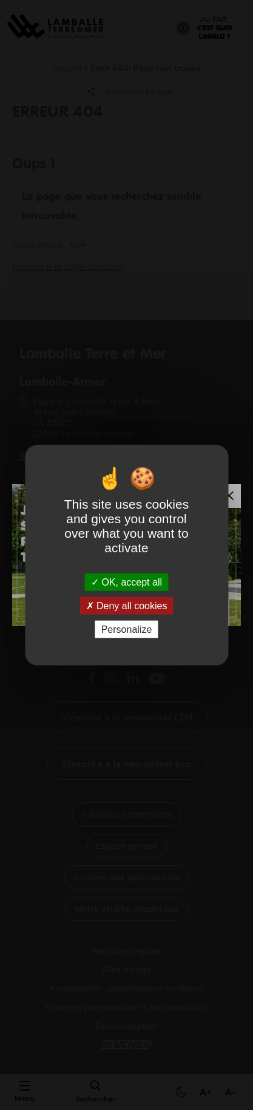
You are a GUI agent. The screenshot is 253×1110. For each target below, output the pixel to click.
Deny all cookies (126, 605)
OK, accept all (126, 581)
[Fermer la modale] (229, 496)
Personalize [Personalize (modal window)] (126, 629)
